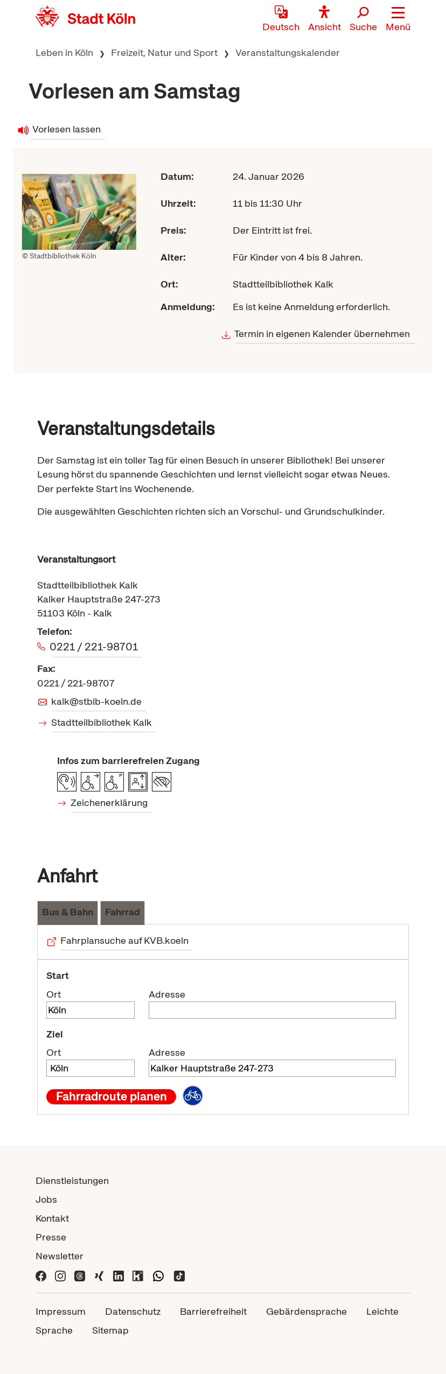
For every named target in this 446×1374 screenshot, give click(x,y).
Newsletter (59, 1256)
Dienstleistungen (72, 1180)
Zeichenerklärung (110, 802)
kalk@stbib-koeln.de (97, 701)
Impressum (61, 1311)
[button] (398, 18)
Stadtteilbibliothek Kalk (102, 722)
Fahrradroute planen (111, 1096)
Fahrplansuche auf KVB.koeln (125, 940)
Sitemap (110, 1330)
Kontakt (52, 1218)
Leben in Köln (64, 52)
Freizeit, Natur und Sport (164, 52)
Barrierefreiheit (213, 1311)
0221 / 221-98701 (95, 647)
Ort (53, 994)
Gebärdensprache (306, 1311)
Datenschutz (133, 1311)
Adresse (167, 994)
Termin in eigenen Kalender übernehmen (322, 333)
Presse (51, 1237)
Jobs (46, 1199)
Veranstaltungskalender (287, 52)
